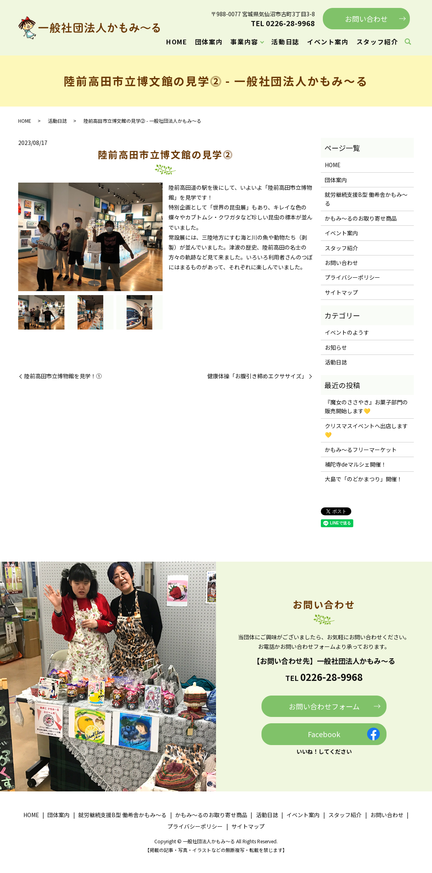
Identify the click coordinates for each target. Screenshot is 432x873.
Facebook (324, 734)
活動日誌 (285, 41)
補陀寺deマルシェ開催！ (356, 464)
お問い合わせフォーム (324, 706)
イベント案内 (328, 41)
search (408, 42)
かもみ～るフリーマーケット (361, 450)
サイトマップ (341, 292)
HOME (176, 41)
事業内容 (244, 41)
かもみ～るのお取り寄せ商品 (361, 218)
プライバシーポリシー (352, 277)
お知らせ (336, 347)
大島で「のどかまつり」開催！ (363, 479)
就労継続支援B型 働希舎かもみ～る (366, 199)
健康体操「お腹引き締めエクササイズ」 (257, 376)
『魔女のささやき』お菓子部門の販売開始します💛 (366, 406)
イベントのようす (347, 332)
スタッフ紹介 (377, 41)
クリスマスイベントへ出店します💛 (366, 430)
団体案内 (209, 41)
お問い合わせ (366, 18)
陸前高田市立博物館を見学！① (63, 376)
